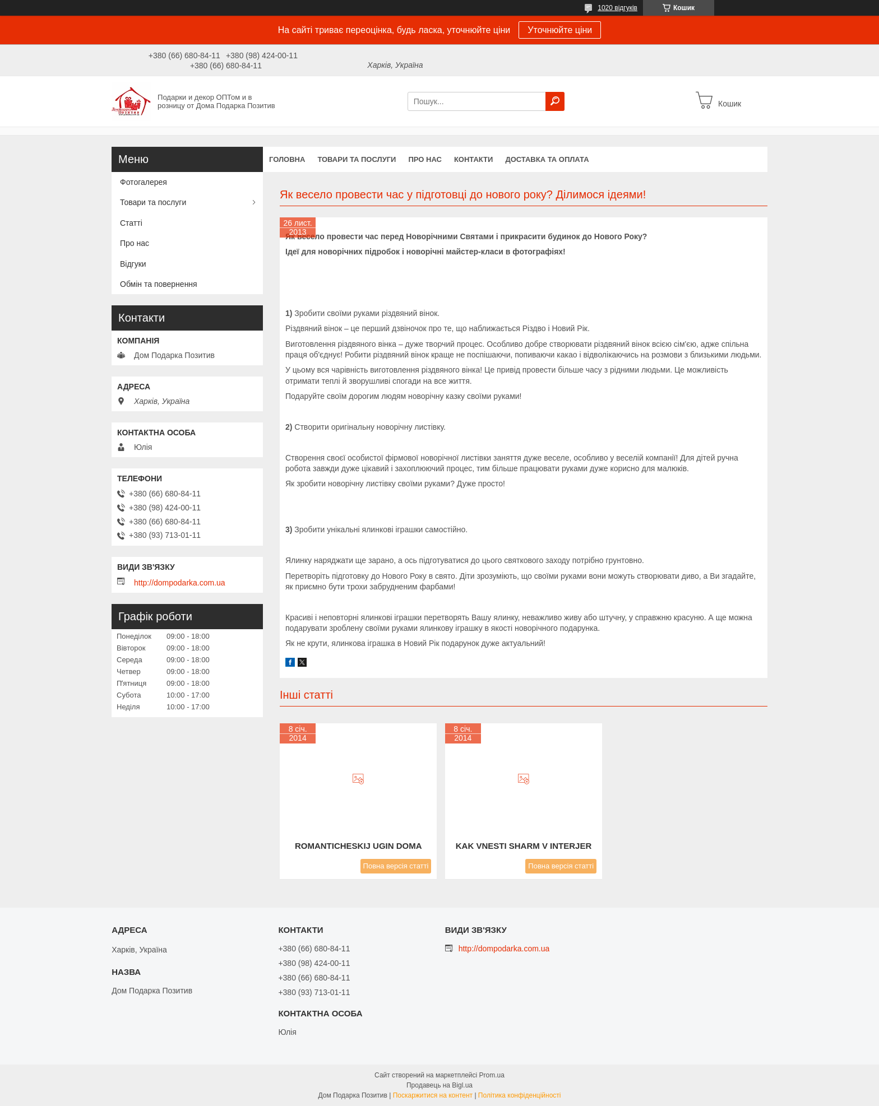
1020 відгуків (617, 8)
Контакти (473, 159)
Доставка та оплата (547, 159)
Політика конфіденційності (519, 1095)
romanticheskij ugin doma (358, 846)
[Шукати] (555, 101)
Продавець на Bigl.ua (439, 1085)
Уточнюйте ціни (560, 30)
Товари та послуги (356, 159)
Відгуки (133, 263)
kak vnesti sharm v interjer (524, 846)
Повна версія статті (396, 866)
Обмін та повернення (158, 284)
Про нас (424, 159)
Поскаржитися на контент (433, 1095)
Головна (287, 159)
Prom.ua (492, 1075)
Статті (131, 223)
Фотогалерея (143, 182)
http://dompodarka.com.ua (179, 582)
